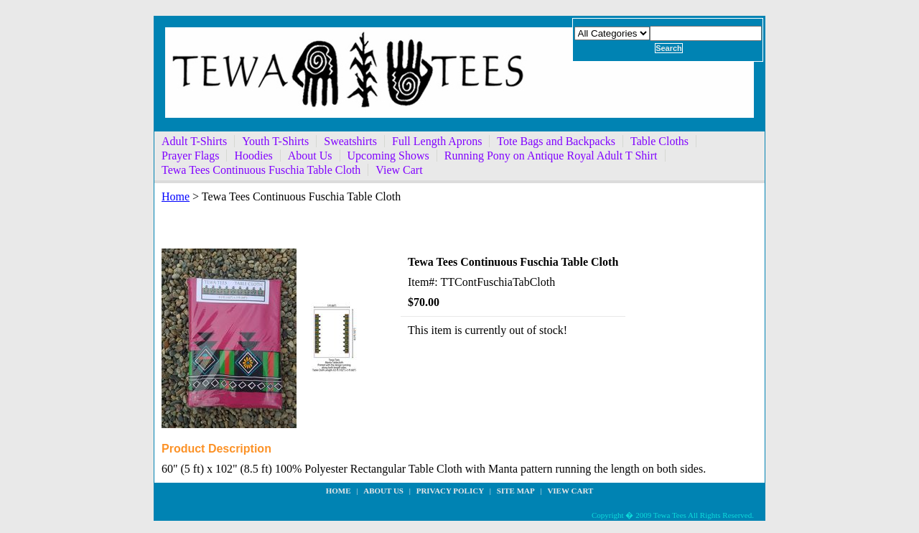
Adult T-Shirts (194, 141)
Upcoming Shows (388, 155)
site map (516, 490)
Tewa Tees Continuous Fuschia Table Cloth (261, 170)
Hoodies (253, 155)
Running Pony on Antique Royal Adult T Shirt (551, 155)
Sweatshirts (350, 141)
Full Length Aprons (437, 141)
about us (383, 490)
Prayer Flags (190, 155)
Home (176, 196)
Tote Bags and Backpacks (556, 141)
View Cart (398, 170)
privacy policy (450, 490)
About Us (310, 155)
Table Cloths (659, 141)
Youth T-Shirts (275, 141)
